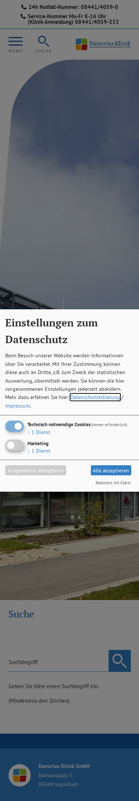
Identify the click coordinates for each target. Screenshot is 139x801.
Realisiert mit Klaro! (113, 482)
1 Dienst (38, 432)
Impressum (17, 405)
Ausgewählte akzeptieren (35, 470)
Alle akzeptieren (111, 470)
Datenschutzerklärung (95, 397)
